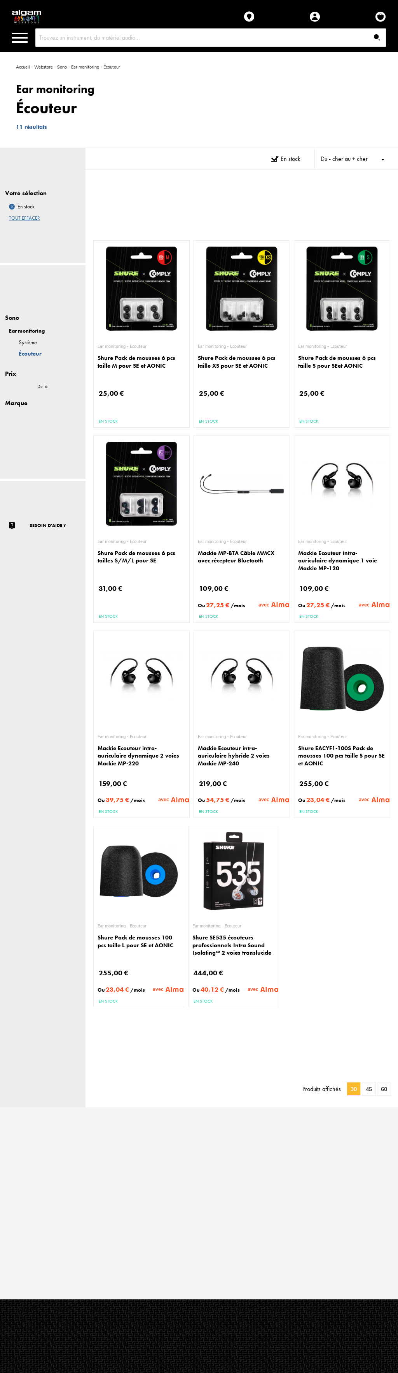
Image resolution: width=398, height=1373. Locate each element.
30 (354, 1089)
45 (369, 1089)
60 (384, 1089)
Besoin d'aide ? (48, 525)
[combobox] (210, 37)
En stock (290, 159)
